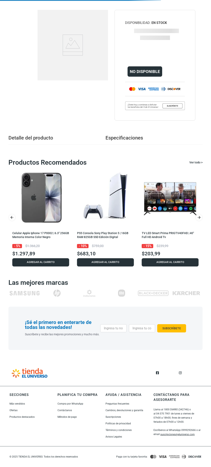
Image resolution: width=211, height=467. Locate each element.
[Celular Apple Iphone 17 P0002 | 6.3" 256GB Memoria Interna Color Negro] (41, 217)
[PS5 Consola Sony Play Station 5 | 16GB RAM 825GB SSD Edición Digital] (105, 217)
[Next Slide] (199, 217)
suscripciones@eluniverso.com (177, 434)
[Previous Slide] (12, 217)
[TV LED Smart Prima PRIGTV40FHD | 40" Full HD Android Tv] (170, 217)
